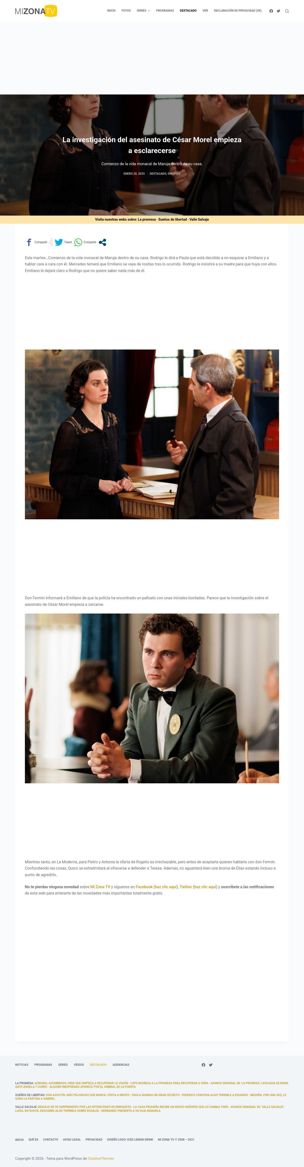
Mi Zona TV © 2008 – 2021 (176, 1139)
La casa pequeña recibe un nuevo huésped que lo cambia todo (181, 1107)
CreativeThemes (101, 1158)
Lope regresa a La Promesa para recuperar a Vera (169, 1083)
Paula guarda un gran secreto (156, 1095)
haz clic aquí (166, 887)
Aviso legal (72, 1139)
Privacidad (94, 1139)
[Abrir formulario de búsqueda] (287, 11)
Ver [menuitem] (205, 10)
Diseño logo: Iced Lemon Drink (130, 1139)
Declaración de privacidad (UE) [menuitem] (238, 10)
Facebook (144, 887)
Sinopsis (174, 173)
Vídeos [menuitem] (79, 1064)
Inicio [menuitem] (111, 10)
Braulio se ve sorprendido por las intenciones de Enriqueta (84, 1107)
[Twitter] (278, 11)
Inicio (19, 1140)
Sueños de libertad (172, 219)
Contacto (50, 1139)
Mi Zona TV (100, 887)
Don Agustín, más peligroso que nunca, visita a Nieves (87, 1095)
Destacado (158, 173)
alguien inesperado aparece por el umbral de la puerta (93, 1087)
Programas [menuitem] (165, 10)
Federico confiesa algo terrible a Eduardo (215, 1095)
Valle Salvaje (199, 219)
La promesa (147, 219)
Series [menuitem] (144, 11)
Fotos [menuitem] (126, 10)
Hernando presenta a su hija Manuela (131, 1111)
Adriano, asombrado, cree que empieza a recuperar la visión (81, 1083)
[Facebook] (271, 11)
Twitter (186, 887)
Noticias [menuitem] (21, 1064)
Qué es (33, 1139)
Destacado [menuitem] (188, 10)
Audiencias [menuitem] (121, 1064)
